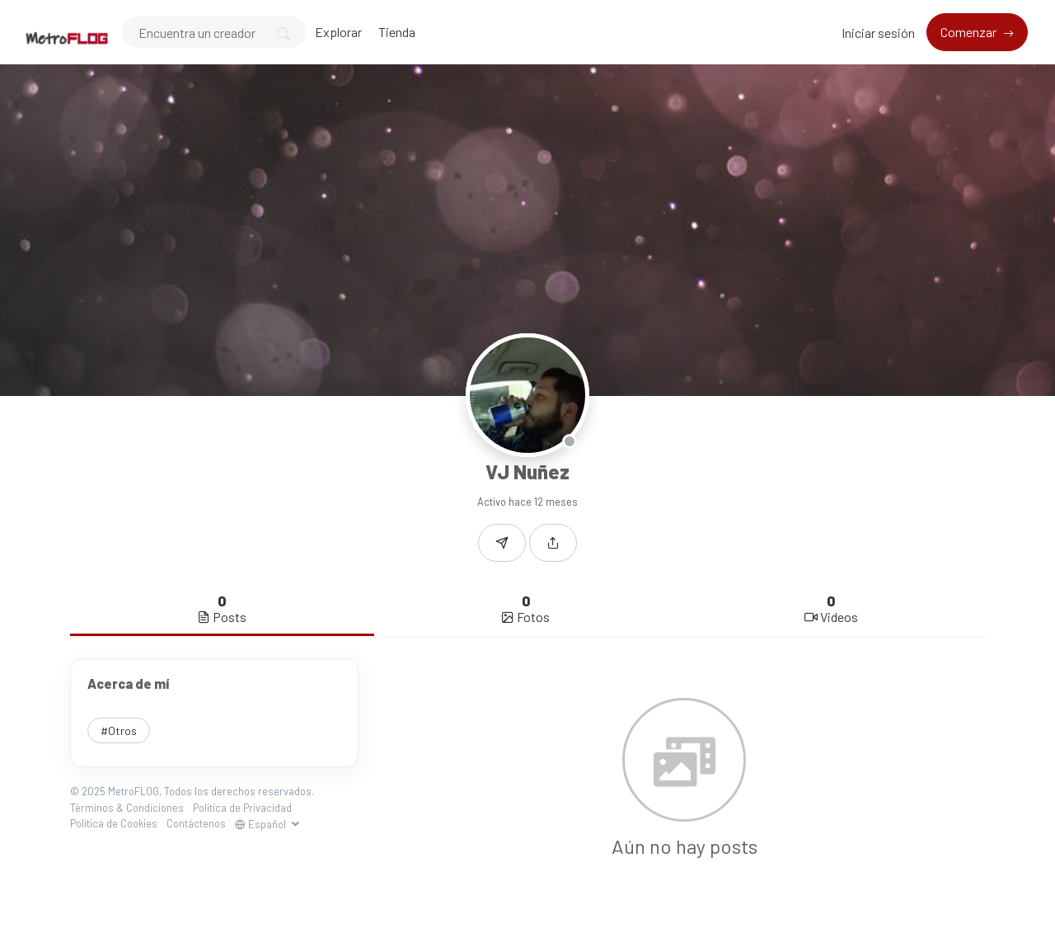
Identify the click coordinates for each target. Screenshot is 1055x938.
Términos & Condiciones (127, 807)
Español (261, 824)
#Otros (119, 731)
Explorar (338, 32)
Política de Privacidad (242, 807)
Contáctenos (196, 823)
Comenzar (969, 32)
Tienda (396, 32)
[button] (553, 543)
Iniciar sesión (878, 32)
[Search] (214, 32)
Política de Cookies (113, 823)
